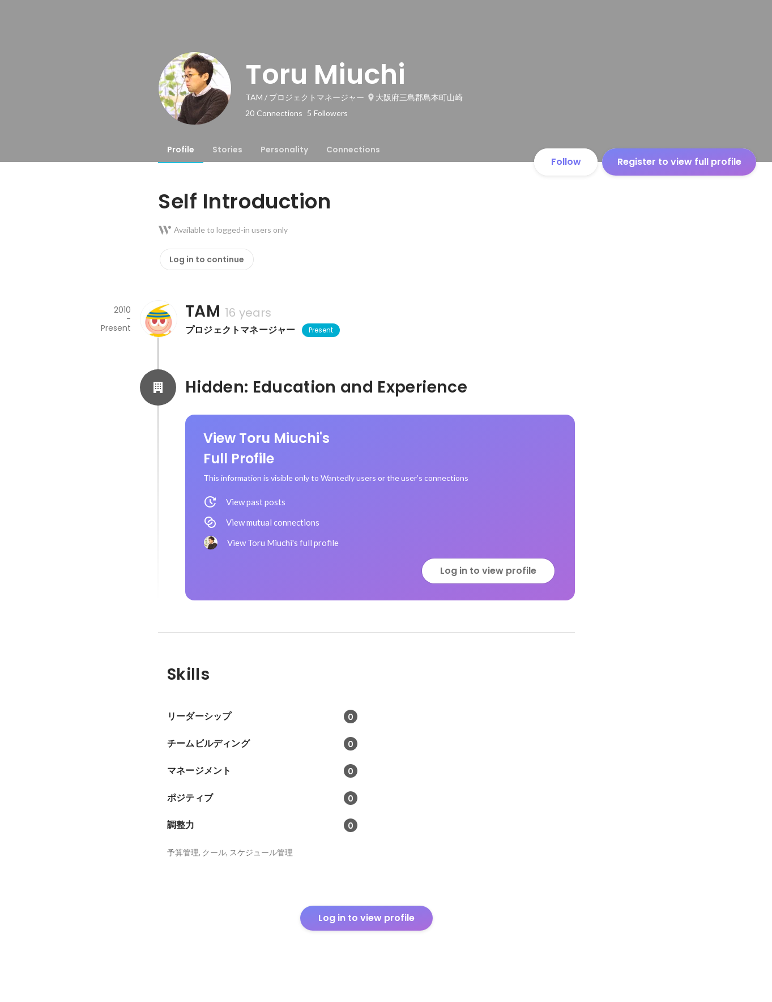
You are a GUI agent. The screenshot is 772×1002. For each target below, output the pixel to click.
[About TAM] (158, 319)
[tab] (180, 149)
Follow (566, 161)
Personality (284, 149)
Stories (227, 149)
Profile (180, 149)
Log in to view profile (488, 570)
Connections (353, 149)
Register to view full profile (679, 161)
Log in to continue (206, 259)
